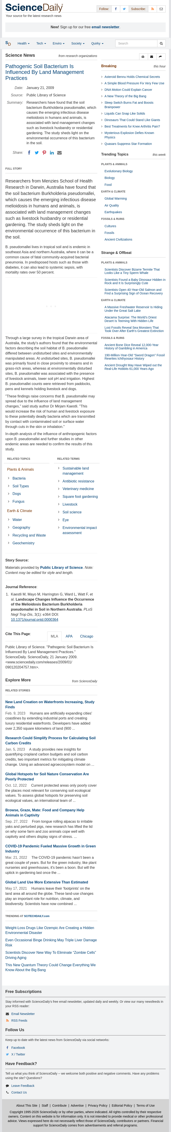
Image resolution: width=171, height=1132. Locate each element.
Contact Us (19, 1092)
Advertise (77, 1105)
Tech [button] (41, 43)
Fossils (109, 233)
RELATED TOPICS (18, 458)
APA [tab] (69, 636)
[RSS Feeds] (152, 8)
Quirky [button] (97, 43)
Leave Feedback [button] (23, 1085)
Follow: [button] (104, 9)
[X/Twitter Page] (124, 8)
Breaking (108, 66)
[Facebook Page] (115, 8)
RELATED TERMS (68, 458)
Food (108, 184)
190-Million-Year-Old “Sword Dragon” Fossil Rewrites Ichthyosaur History (135, 356)
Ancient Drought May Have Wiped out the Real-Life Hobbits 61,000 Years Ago (133, 366)
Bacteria (19, 478)
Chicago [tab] (86, 636)
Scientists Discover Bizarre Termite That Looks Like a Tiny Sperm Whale (132, 271)
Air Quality (112, 205)
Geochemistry (23, 543)
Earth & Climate (19, 511)
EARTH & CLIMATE (113, 191)
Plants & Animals (20, 469)
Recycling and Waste (29, 535)
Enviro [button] (59, 43)
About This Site (26, 1105)
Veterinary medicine (78, 489)
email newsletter (106, 27)
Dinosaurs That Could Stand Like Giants (132, 120)
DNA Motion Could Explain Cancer (128, 89)
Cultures (110, 226)
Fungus (18, 501)
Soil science (72, 512)
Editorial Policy (122, 1105)
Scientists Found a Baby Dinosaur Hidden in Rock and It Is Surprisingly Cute (135, 281)
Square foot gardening (80, 496)
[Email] (59, 152)
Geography (21, 527)
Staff (45, 1105)
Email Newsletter (23, 1014)
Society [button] (78, 43)
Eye (66, 520)
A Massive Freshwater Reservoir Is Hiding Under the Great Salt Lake (134, 308)
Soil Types (20, 486)
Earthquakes (113, 212)
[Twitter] (36, 152)
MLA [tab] (54, 636)
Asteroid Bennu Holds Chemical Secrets (132, 77)
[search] (161, 43)
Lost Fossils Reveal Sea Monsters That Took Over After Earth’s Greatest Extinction (134, 329)
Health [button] (24, 43)
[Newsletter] (161, 8)
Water (17, 520)
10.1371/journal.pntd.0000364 (34, 620)
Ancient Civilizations (118, 239)
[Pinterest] (44, 152)
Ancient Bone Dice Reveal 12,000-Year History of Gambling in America (132, 346)
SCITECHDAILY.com (36, 916)
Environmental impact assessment (80, 530)
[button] (143, 56)
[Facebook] (29, 152)
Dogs (16, 494)
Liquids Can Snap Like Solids (125, 113)
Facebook (18, 1047)
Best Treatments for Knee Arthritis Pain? (132, 126)
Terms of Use (145, 1105)
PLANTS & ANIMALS (114, 164)
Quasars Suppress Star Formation (128, 144)
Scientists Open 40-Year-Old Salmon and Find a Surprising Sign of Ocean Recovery (134, 291)
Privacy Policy (97, 1105)
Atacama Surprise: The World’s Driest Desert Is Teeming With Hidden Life (131, 319)
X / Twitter (18, 1054)
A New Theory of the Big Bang (125, 96)
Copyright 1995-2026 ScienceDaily (34, 1112)
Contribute (59, 1105)
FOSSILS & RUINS (112, 219)
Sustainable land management (76, 470)
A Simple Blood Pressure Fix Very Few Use (134, 83)
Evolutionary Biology (119, 171)
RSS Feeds (19, 1020)
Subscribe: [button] (138, 9)
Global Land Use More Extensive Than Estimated (46, 882)
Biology (110, 178)
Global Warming (116, 198)
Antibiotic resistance (78, 481)
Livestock (70, 504)
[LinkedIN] (52, 152)
